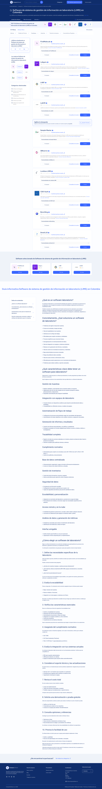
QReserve (44, 151)
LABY (42, 82)
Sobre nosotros (30, 770)
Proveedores (49, 767)
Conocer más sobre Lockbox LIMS (62, 177)
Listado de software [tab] (15, 19)
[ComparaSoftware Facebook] (11, 776)
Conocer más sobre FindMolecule (55, 47)
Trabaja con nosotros (31, 777)
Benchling (44, 212)
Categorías (60, 2)
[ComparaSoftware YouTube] (9, 776)
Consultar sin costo (74, 55)
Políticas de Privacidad (69, 786)
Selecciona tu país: (86, 767)
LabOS (42, 103)
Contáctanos (68, 767)
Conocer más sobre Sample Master (73, 136)
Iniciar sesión (88, 2)
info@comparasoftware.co (71, 781)
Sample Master (46, 130)
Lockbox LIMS (45, 171)
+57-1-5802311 (68, 778)
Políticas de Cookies (79, 786)
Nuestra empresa (31, 767)
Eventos (28, 775)
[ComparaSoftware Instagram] (14, 776)
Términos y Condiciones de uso (89, 786)
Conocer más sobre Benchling (62, 218)
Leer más (86, 15)
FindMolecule (45, 42)
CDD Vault (44, 192)
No (24, 49)
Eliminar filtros (21, 29)
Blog (28, 772)
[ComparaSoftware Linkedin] (7, 776)
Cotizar (85, 55)
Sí (15, 49)
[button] (65, 51)
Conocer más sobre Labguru (83, 68)
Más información (27, 19)
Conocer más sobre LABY (56, 88)
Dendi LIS (44, 233)
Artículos (37, 19)
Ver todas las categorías (63, 758)
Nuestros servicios (49, 770)
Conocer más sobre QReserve (65, 156)
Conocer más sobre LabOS (80, 107)
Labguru (43, 62)
